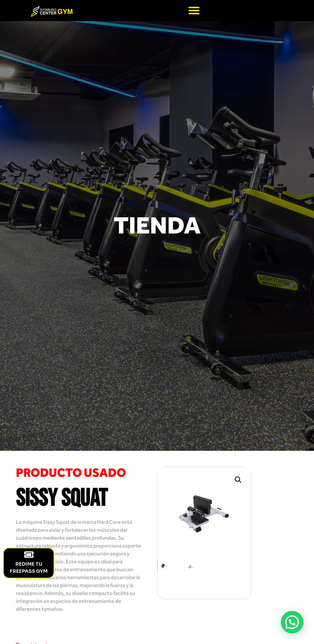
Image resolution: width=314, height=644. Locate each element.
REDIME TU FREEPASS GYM (29, 562)
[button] (194, 11)
